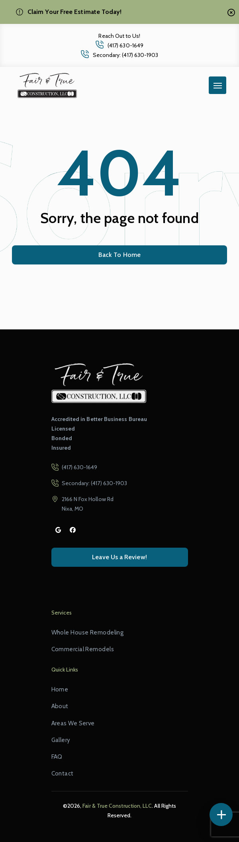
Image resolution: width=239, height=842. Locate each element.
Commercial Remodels (82, 649)
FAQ (57, 756)
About (60, 706)
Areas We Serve (73, 723)
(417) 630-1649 (125, 45)
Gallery (61, 740)
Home (60, 689)
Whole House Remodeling (87, 632)
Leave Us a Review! (119, 557)
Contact (62, 773)
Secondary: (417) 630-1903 (126, 55)
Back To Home (119, 254)
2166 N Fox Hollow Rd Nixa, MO (88, 503)
